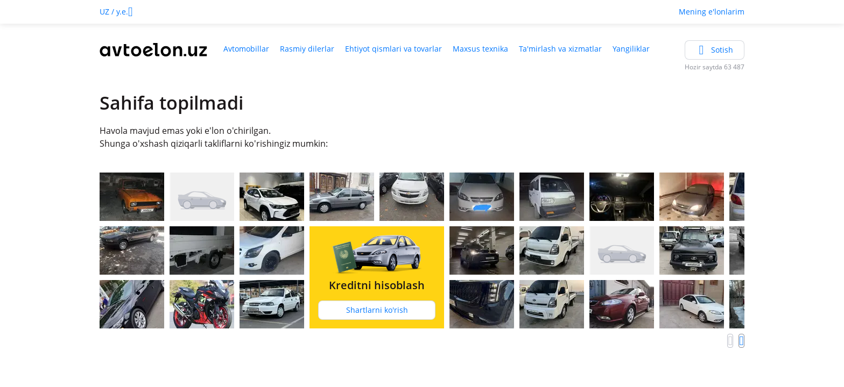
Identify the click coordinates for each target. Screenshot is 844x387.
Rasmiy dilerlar (307, 49)
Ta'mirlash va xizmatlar (560, 49)
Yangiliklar (631, 49)
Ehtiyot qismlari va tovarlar (393, 49)
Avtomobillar (246, 49)
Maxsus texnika (480, 49)
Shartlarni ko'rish (377, 310)
